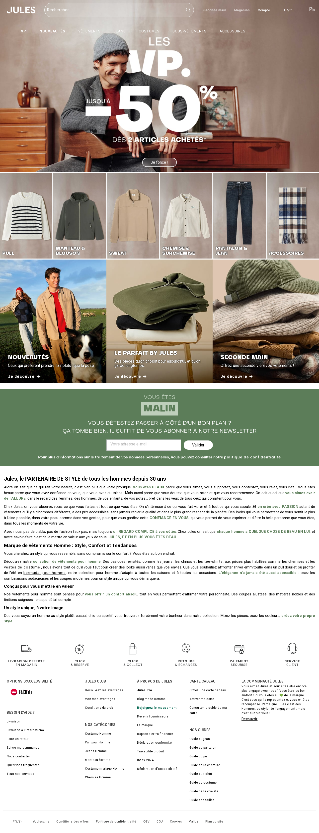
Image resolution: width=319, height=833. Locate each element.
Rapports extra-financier (155, 734)
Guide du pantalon (203, 747)
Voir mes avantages (100, 699)
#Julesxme (41, 821)
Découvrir (249, 719)
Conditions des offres (72, 821)
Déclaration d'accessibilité (157, 769)
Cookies (176, 821)
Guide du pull (199, 756)
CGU (160, 821)
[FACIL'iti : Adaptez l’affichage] (21, 692)
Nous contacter (18, 756)
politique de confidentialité (252, 457)
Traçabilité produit (150, 751)
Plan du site (214, 821)
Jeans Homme (96, 751)
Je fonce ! (159, 162)
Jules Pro (144, 690)
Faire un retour (18, 739)
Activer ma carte (201, 699)
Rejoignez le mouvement (156, 707)
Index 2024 (145, 760)
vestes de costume (22, 567)
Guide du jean (199, 739)
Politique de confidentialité (116, 821)
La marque (145, 725)
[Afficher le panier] (311, 9)
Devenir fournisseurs (152, 716)
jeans (168, 561)
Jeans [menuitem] (120, 31)
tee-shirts (213, 561)
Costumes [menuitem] (149, 31)
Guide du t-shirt (200, 774)
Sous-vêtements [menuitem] (189, 31)
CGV (146, 821)
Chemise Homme (98, 777)
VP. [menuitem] (24, 31)
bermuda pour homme (44, 572)
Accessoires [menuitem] (232, 31)
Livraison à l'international (26, 730)
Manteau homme (97, 760)
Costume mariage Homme (104, 768)
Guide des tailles (202, 800)
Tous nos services (20, 774)
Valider (198, 445)
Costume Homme (98, 733)
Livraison (13, 721)
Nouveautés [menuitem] (52, 31)
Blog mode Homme (151, 699)
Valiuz (193, 821)
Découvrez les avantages (104, 690)
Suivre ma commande (23, 747)
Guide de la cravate (204, 791)
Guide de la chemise (204, 765)
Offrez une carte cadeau (207, 690)
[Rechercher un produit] (119, 10)
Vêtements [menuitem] (89, 31)
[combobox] (119, 10)
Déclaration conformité (154, 742)
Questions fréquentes (23, 765)
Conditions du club (99, 707)
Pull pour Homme (97, 742)
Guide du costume (203, 782)
